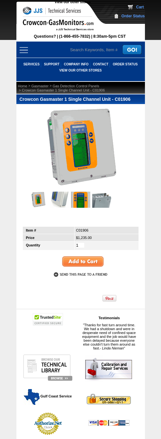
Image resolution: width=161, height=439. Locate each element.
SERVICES (31, 64)
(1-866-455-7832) (74, 36)
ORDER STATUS (125, 64)
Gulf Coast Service (48, 396)
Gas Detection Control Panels (76, 86)
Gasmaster (40, 86)
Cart (140, 7)
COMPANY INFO (76, 64)
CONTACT (100, 64)
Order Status (133, 16)
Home (22, 86)
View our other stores (73, 2)
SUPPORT (51, 64)
